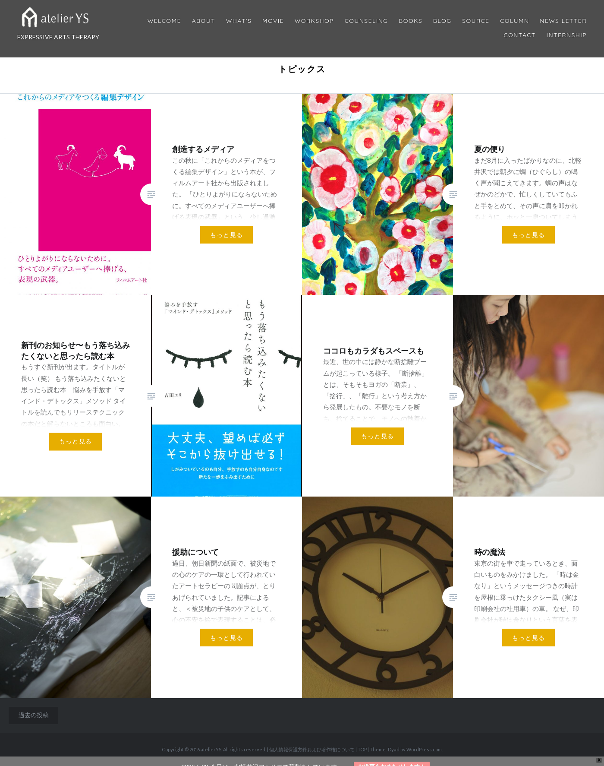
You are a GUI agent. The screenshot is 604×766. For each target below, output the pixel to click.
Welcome (164, 21)
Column (514, 21)
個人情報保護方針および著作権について (312, 749)
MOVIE (273, 21)
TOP (362, 749)
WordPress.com (424, 749)
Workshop (314, 21)
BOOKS (410, 21)
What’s (239, 21)
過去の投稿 (34, 715)
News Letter (563, 21)
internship (567, 35)
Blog (442, 21)
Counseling (366, 21)
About (203, 21)
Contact (520, 35)
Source (475, 21)
